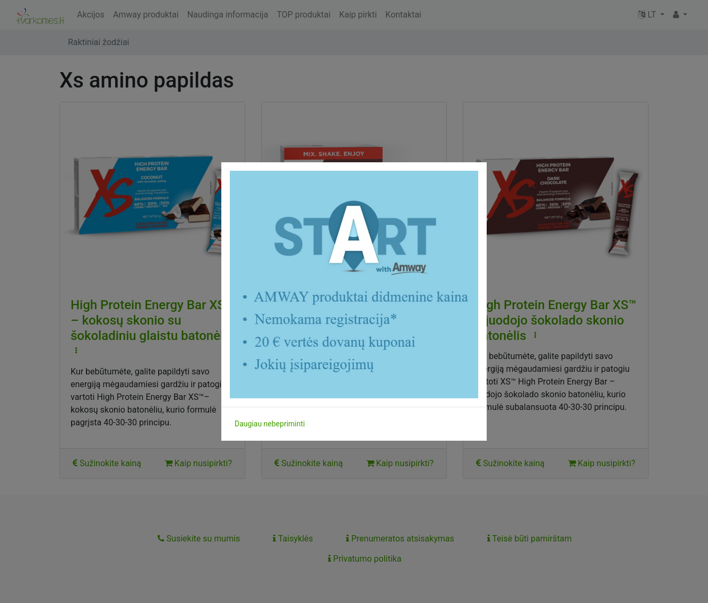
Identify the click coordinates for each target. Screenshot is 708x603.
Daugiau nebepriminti (270, 424)
